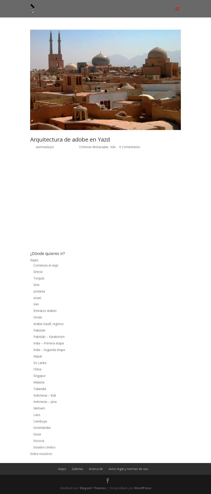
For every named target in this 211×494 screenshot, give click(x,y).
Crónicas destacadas (94, 147)
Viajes (34, 260)
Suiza (37, 434)
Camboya (40, 421)
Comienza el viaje (45, 265)
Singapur (39, 376)
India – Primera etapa (48, 343)
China (37, 369)
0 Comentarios (129, 147)
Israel (37, 298)
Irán (113, 147)
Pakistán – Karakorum (49, 337)
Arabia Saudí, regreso (48, 324)
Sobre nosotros (41, 454)
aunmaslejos (45, 147)
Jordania (39, 291)
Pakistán (39, 330)
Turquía (38, 278)
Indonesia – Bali (44, 395)
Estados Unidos (44, 447)
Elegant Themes (93, 488)
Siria (36, 285)
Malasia (38, 382)
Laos (36, 415)
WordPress (142, 488)
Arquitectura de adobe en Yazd (70, 139)
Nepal (37, 356)
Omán (37, 317)
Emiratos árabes (45, 311)
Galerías (77, 469)
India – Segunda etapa (49, 350)
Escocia (38, 441)
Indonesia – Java (45, 402)
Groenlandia (41, 428)
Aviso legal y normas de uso (128, 469)
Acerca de (96, 469)
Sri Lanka (39, 363)
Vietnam (39, 408)
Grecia (37, 272)
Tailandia (39, 389)
